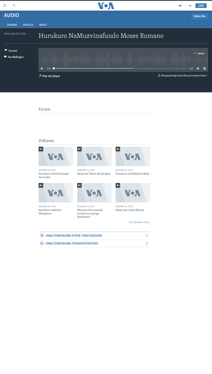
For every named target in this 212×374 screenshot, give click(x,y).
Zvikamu (12, 25)
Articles (28, 25)
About (43, 25)
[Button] (10, 51)
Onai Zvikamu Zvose (139, 222)
